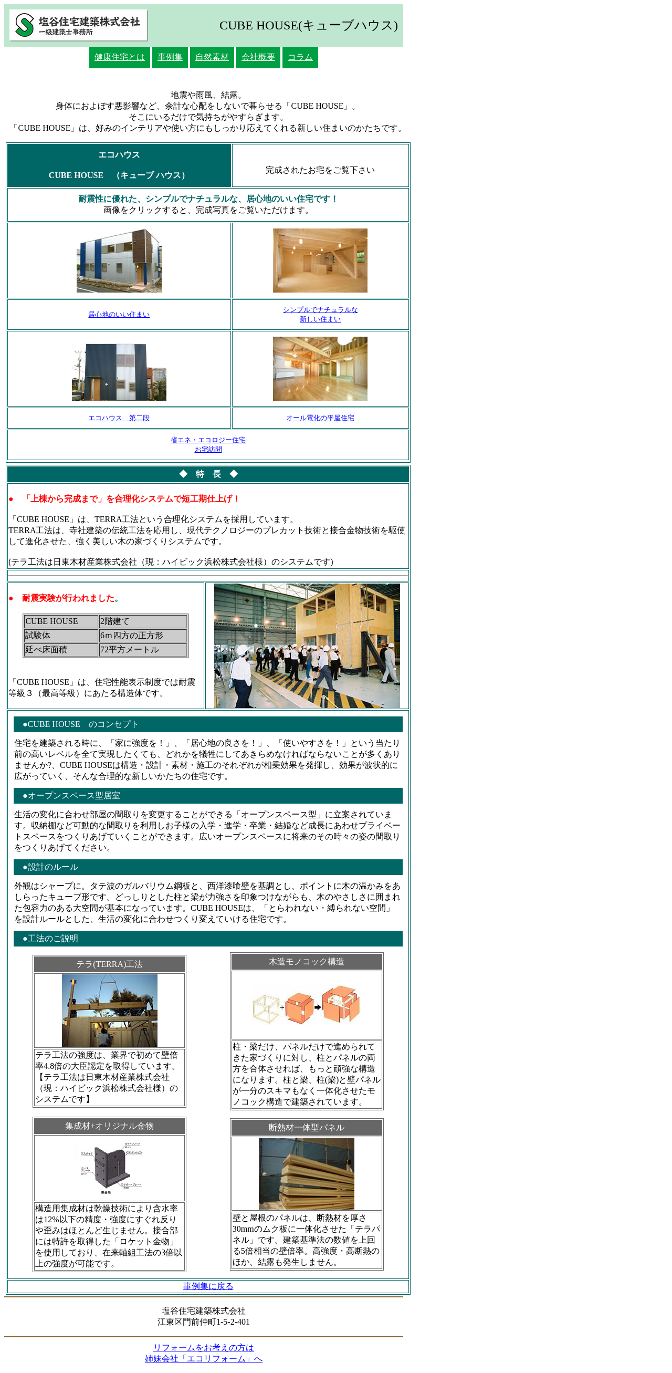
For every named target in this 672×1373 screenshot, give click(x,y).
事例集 (170, 57)
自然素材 (212, 57)
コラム (300, 57)
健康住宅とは (119, 57)
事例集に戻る (208, 1286)
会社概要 (258, 57)
